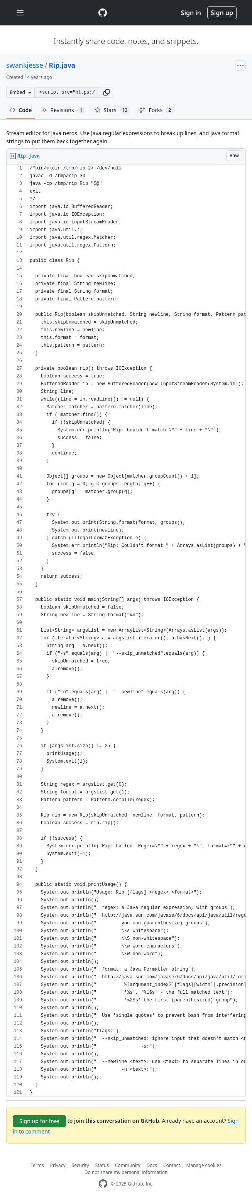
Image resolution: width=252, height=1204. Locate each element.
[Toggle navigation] (20, 13)
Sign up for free (39, 1121)
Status (102, 1165)
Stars (112, 110)
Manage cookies (204, 1165)
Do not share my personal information (126, 1172)
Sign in (191, 12)
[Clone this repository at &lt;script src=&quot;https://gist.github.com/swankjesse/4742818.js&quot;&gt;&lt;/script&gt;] (67, 92)
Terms (37, 1165)
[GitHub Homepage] (103, 1184)
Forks (156, 110)
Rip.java (62, 65)
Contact (171, 1165)
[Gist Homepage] (102, 12)
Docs (152, 1165)
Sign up (222, 12)
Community (127, 1165)
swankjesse (24, 65)
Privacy (58, 1165)
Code (20, 110)
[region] (126, 630)
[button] (106, 92)
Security (80, 1165)
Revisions (63, 110)
